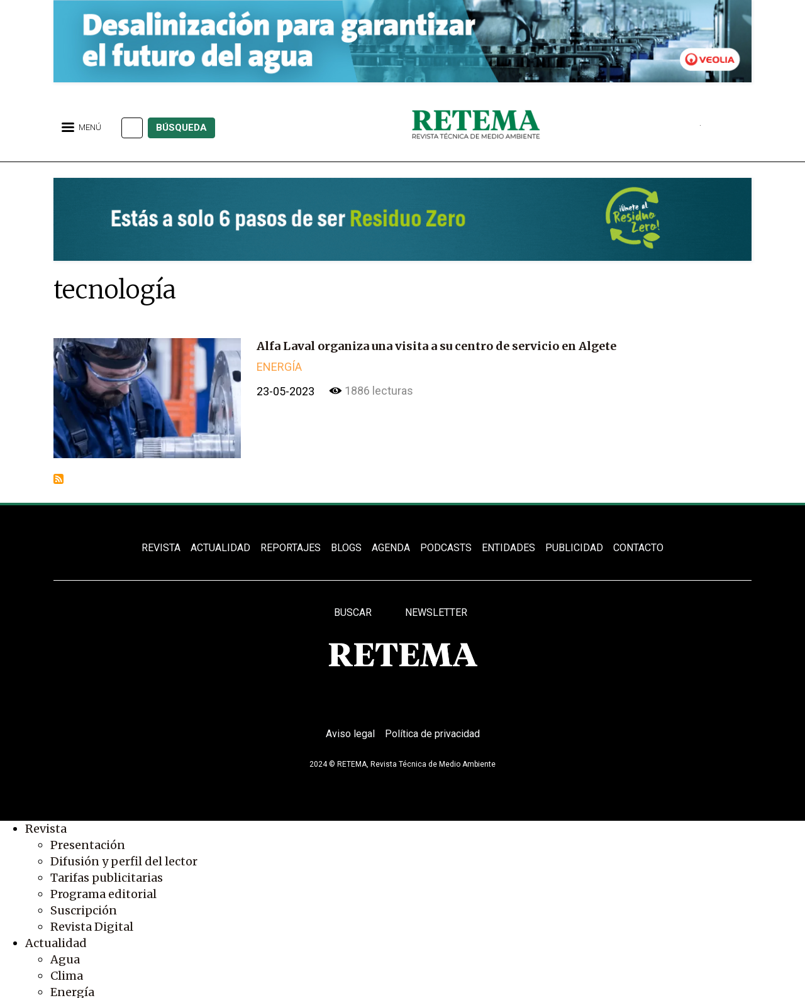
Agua (65, 959)
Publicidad (574, 548)
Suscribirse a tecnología (58, 479)
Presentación (87, 845)
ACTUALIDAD (220, 548)
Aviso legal (350, 734)
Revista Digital (91, 926)
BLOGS (346, 548)
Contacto (638, 548)
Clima (66, 975)
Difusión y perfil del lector (123, 861)
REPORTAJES (290, 548)
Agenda (391, 548)
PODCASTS (446, 548)
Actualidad (56, 943)
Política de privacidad (432, 734)
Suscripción (83, 910)
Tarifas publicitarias (106, 877)
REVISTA (161, 548)
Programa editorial (103, 894)
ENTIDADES (508, 548)
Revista (46, 828)
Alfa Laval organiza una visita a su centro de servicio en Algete (436, 346)
